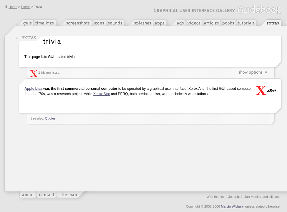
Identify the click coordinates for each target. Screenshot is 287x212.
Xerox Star (101, 94)
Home (11, 7)
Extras (26, 7)
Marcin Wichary (232, 206)
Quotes (50, 118)
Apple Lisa (33, 89)
